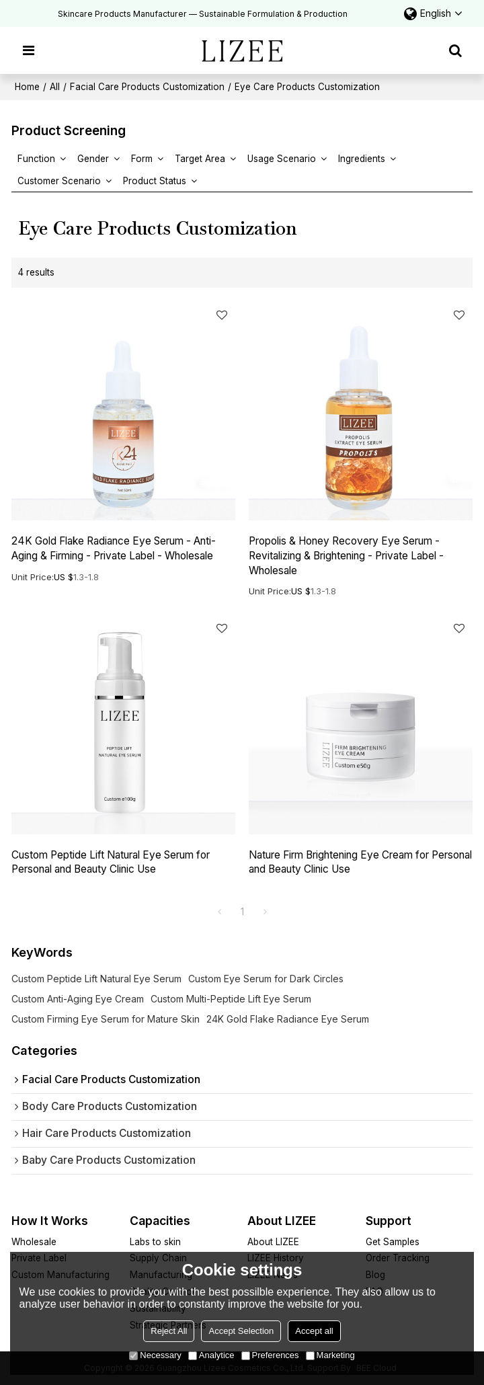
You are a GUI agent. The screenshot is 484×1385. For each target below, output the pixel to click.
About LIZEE (273, 1241)
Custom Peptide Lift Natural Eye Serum (96, 978)
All (55, 86)
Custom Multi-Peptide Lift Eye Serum (231, 998)
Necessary (155, 1355)
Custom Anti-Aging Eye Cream (77, 998)
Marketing (330, 1355)
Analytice (211, 1355)
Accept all (314, 1331)
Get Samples (392, 1241)
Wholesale (33, 1241)
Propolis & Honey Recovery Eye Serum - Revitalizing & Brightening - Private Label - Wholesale (346, 556)
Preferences (270, 1355)
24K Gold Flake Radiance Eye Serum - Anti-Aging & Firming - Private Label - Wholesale (113, 548)
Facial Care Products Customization (147, 86)
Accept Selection (241, 1331)
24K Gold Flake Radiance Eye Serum (287, 1019)
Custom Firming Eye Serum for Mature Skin (105, 1019)
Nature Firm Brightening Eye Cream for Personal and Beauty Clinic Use (360, 862)
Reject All (169, 1331)
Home (27, 86)
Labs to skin (155, 1241)
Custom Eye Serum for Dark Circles (266, 978)
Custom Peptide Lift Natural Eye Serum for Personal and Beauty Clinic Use (110, 862)
